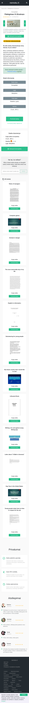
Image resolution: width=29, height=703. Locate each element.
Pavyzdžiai (6, 678)
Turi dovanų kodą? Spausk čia (14, 123)
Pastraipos (6, 687)
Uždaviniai (12, 682)
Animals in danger (14, 237)
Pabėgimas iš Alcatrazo (13, 8)
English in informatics (14, 303)
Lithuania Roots (14, 396)
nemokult (14, 2)
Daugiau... (3, 701)
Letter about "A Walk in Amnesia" (14, 454)
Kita (12, 684)
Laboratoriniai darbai (8, 676)
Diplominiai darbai (15, 671)
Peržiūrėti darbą (14, 119)
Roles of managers (14, 183)
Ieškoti (23, 171)
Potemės (14, 687)
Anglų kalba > (4, 8)
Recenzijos (6, 680)
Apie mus (6, 662)
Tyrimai (5, 682)
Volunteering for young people (14, 336)
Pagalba (6, 663)
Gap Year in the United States (14, 486)
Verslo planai (14, 689)
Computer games (14, 215)
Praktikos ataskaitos (8, 686)
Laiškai (17, 684)
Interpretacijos (12, 673)
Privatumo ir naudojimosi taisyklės (12, 666)
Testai (20, 680)
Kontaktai (6, 665)
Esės (5, 673)
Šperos (13, 680)
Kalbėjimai (6, 689)
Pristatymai (18, 686)
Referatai (6, 684)
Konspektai (14, 85)
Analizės (6, 671)
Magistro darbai (7, 691)
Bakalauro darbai (18, 691)
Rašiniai (13, 678)
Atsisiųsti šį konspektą (14, 36)
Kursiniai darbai (15, 675)
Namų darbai (19, 676)
